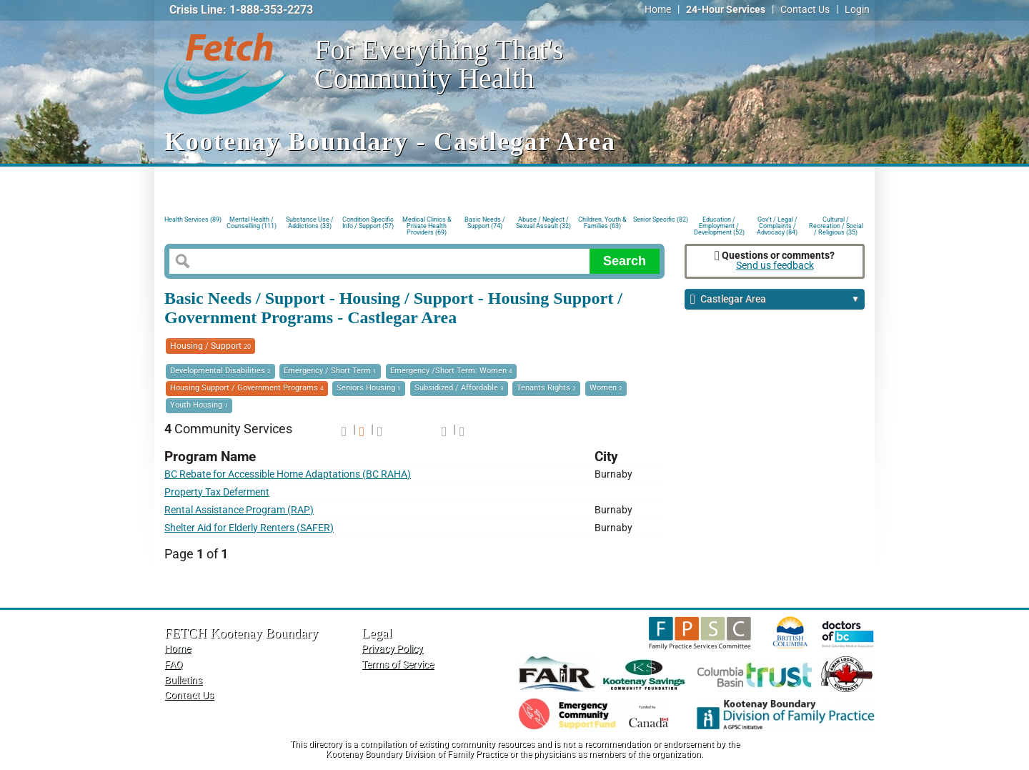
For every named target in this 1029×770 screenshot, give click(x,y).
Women (606, 388)
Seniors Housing (369, 388)
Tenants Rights (546, 388)
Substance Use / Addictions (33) (310, 222)
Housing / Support (210, 346)
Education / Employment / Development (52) (719, 225)
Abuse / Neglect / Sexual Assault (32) (543, 222)
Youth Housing (199, 405)
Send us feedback (775, 266)
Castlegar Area (775, 300)
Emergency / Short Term (330, 370)
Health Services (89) (193, 219)
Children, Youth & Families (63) (602, 222)
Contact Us (805, 10)
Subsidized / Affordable (459, 388)
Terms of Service (398, 664)
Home (658, 10)
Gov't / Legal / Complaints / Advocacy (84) (777, 225)
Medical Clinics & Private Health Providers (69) (427, 225)
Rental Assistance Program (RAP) (239, 510)
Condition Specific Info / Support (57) (368, 222)
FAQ (173, 664)
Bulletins (183, 680)
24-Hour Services (725, 10)
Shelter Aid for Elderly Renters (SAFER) (249, 528)
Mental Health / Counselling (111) (252, 222)
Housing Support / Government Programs (247, 388)
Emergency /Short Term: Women (451, 370)
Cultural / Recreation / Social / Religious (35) (836, 225)
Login (857, 10)
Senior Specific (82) (660, 219)
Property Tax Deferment (216, 492)
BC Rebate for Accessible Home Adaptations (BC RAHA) (287, 474)
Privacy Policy (392, 649)
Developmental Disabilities (220, 370)
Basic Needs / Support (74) (484, 222)
